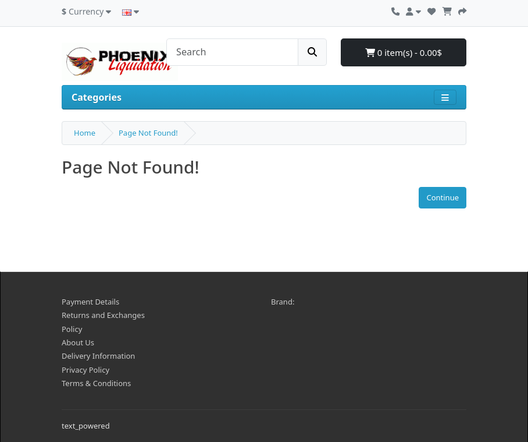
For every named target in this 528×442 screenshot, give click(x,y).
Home (84, 133)
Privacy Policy (85, 370)
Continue (442, 197)
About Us (78, 342)
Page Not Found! (148, 133)
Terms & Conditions (96, 383)
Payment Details (90, 301)
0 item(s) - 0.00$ (403, 52)
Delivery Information (98, 356)
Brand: (282, 301)
